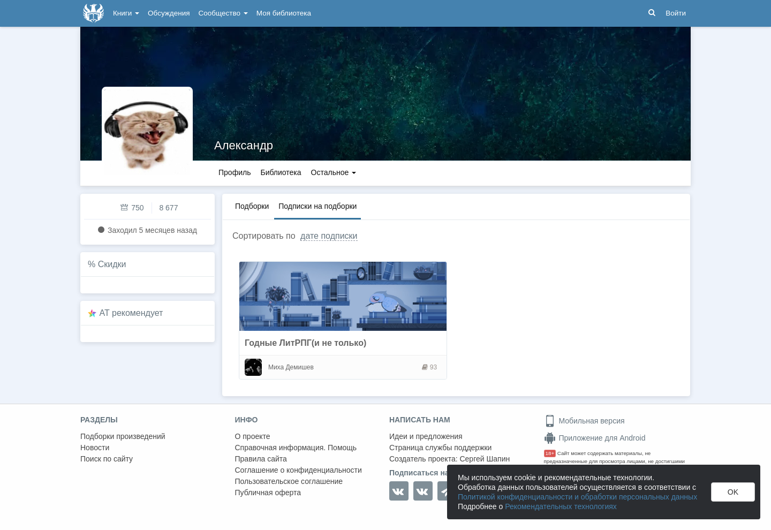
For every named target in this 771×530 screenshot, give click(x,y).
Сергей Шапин (484, 459)
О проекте (252, 436)
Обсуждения (169, 13)
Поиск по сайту (106, 459)
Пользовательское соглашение (289, 481)
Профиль (234, 172)
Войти (676, 13)
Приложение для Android (595, 438)
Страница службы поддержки (440, 447)
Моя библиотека (283, 13)
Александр (243, 145)
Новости (94, 447)
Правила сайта (261, 459)
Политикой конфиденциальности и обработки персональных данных (577, 497)
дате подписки (328, 235)
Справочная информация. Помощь (296, 447)
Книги (126, 13)
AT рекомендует (131, 312)
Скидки (112, 264)
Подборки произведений (122, 436)
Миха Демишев (291, 367)
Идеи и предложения (426, 436)
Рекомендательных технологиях (561, 506)
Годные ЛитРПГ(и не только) (305, 342)
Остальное (334, 172)
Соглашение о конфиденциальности (298, 470)
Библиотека (280, 172)
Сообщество (223, 13)
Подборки (252, 206)
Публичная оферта (268, 492)
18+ (550, 453)
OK (733, 492)
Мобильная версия (584, 421)
